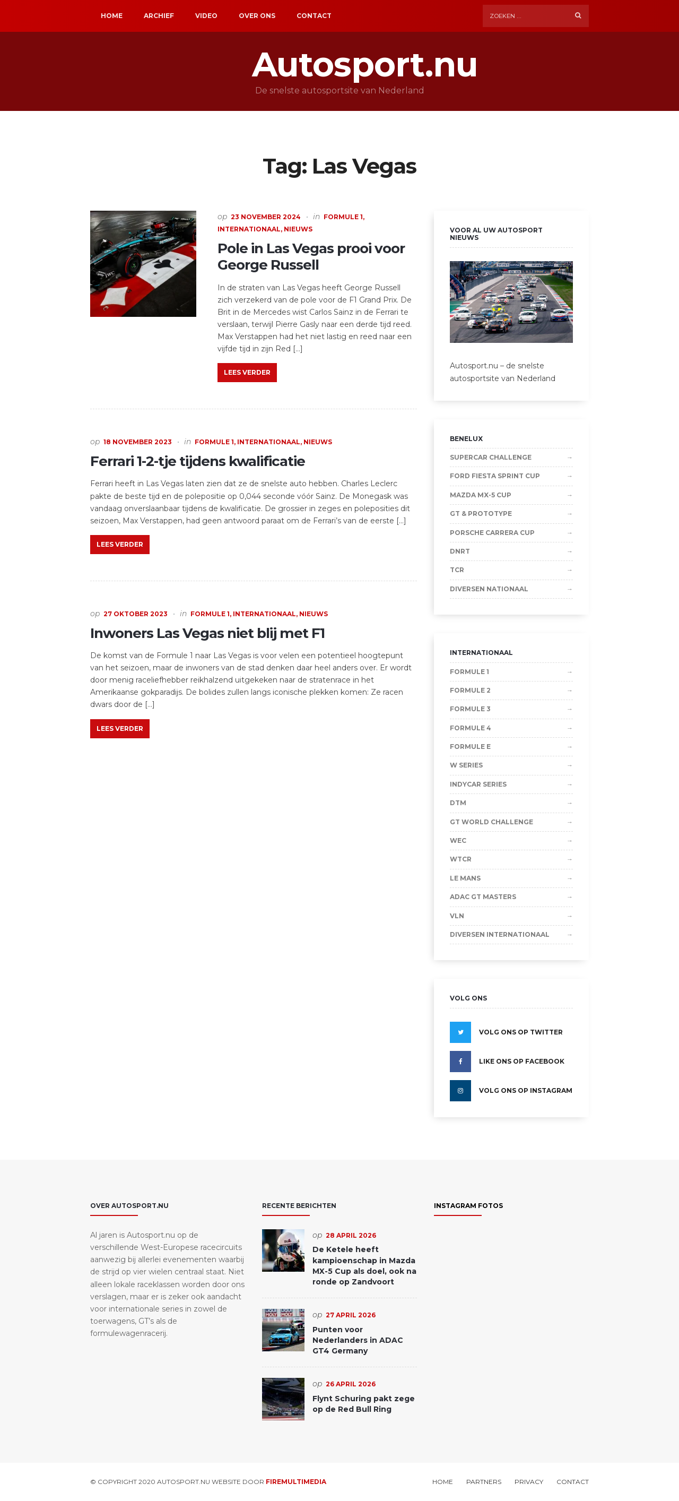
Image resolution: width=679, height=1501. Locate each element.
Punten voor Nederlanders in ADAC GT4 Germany (357, 1340)
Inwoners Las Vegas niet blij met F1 (207, 633)
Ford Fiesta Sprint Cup (495, 476)
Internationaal (249, 229)
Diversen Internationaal (500, 934)
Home (112, 16)
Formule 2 (470, 690)
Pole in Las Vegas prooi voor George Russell (311, 256)
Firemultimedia (296, 1482)
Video (206, 16)
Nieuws (298, 229)
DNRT (460, 551)
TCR (457, 570)
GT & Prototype (481, 513)
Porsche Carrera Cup (492, 533)
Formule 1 (343, 217)
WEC (458, 840)
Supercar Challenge (491, 457)
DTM (458, 803)
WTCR (461, 859)
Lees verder (247, 372)
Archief (159, 16)
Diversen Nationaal (489, 589)
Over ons (257, 16)
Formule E (470, 746)
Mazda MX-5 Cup (480, 495)
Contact (314, 16)
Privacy (529, 1482)
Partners (483, 1482)
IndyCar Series (478, 784)
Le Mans (465, 878)
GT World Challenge (491, 822)
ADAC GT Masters (483, 897)
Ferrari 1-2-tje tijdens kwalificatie (197, 461)
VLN (457, 916)
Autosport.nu (339, 64)
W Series (466, 765)
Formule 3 (470, 709)
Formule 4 (470, 728)
